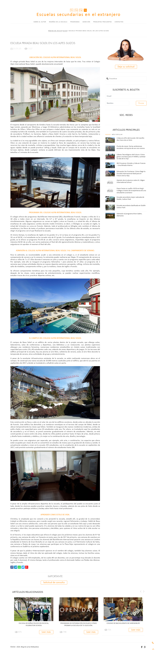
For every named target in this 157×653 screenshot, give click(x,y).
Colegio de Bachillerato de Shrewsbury (123, 623)
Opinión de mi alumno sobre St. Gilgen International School (131, 181)
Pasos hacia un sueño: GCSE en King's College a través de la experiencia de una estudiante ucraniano (131, 191)
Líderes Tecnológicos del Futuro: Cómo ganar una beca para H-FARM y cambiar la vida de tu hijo (131, 157)
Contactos (119, 22)
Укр (76, 10)
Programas (75, 22)
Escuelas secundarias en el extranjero (79, 14)
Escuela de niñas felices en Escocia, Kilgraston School (34, 624)
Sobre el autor (40, 22)
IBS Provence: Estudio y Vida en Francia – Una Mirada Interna (131, 164)
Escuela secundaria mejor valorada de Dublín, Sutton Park (130, 198)
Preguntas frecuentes (102, 22)
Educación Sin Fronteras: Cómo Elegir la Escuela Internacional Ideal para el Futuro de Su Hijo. (131, 174)
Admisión (86, 22)
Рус (72, 10)
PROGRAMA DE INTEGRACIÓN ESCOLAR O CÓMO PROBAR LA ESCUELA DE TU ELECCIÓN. (78, 624)
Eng (80, 10)
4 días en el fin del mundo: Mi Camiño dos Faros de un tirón (130, 139)
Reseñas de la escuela (58, 22)
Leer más (46, 632)
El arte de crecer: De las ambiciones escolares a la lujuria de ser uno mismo (131, 147)
